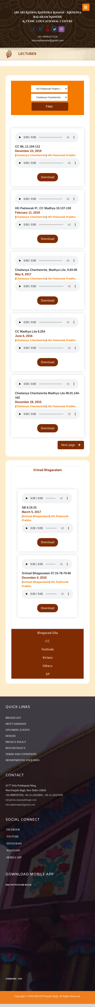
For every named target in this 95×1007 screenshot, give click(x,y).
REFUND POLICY (16, 748)
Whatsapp (13, 850)
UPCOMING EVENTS (18, 730)
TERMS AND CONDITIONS (21, 754)
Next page (68, 445)
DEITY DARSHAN (16, 724)
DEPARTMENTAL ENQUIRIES (23, 760)
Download (47, 177)
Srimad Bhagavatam (36, 516)
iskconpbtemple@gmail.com (47, 40)
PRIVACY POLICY (16, 742)
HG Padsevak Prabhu (62, 155)
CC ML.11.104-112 (27, 146)
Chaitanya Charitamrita (31, 155)
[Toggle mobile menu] (86, 7)
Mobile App (13, 857)
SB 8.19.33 (29, 507)
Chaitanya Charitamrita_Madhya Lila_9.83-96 (46, 269)
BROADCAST (13, 717)
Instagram (13, 843)
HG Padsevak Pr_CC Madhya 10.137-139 (43, 208)
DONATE (11, 736)
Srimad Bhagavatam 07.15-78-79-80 (46, 573)
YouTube (12, 836)
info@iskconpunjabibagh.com (21, 800)
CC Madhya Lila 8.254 (30, 331)
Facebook (13, 829)
